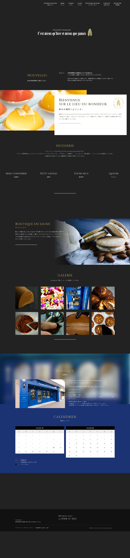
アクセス (79, 4)
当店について (50, 4)
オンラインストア (93, 4)
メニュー (63, 4)
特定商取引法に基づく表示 (42, 554)
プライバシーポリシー (28, 554)
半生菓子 (16, 175)
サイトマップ (18, 554)
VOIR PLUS (70, 125)
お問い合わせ (106, 4)
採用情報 (117, 4)
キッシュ (114, 175)
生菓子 (48, 175)
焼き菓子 (81, 175)
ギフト (71, 4)
